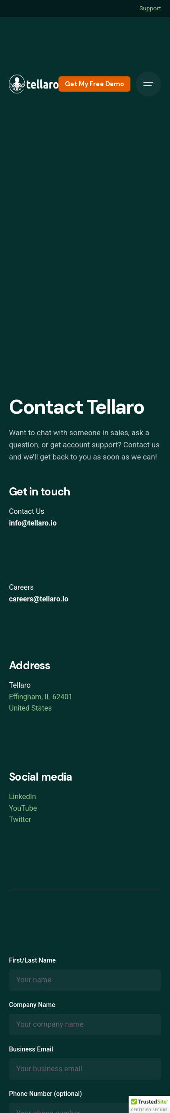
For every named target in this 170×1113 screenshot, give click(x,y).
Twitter (20, 819)
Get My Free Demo (94, 84)
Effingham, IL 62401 (40, 697)
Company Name (85, 1018)
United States (30, 708)
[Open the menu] (148, 84)
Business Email (85, 1063)
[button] (149, 1104)
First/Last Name (85, 974)
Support (150, 8)
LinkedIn (22, 796)
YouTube (23, 808)
